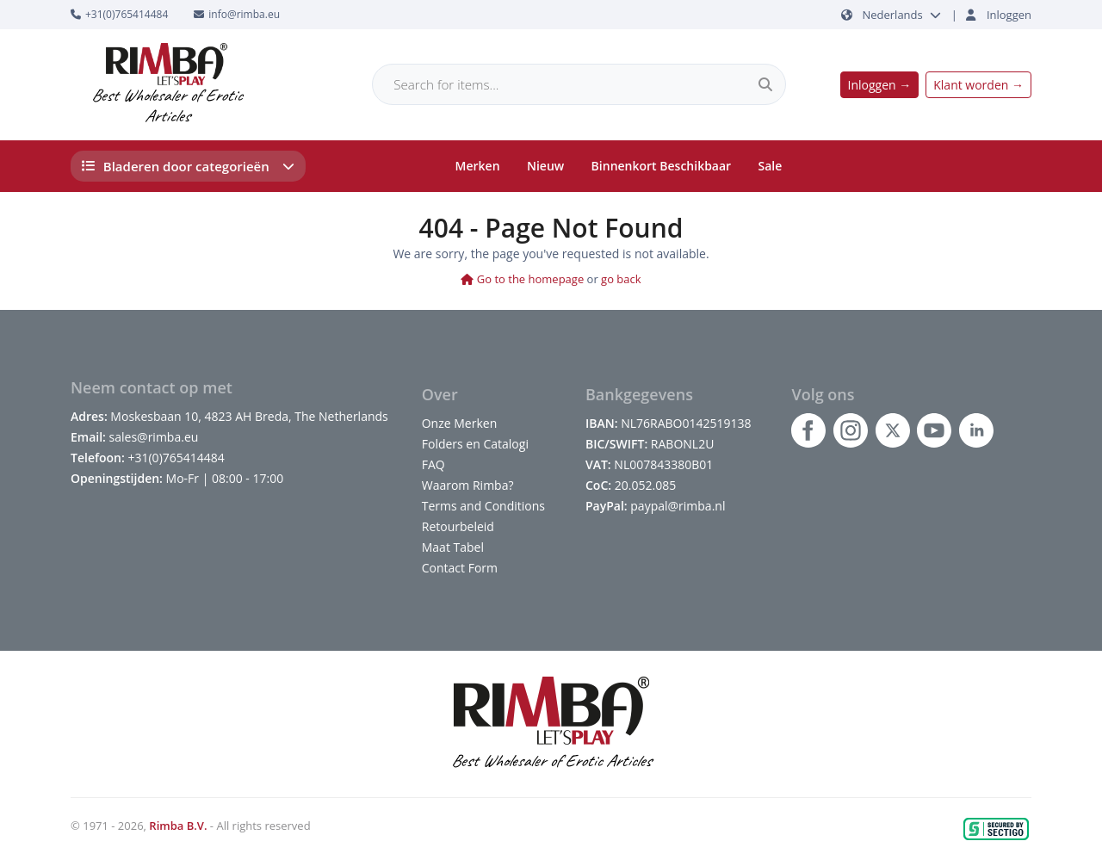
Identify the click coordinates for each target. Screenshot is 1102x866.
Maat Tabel (453, 547)
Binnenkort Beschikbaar (661, 166)
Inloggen (1009, 14)
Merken (477, 166)
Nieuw (545, 166)
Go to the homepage (522, 279)
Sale (770, 166)
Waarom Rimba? (468, 485)
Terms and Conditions (483, 506)
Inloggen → (880, 85)
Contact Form (460, 568)
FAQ (433, 464)
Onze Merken (460, 423)
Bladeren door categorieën (188, 166)
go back (621, 279)
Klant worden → (978, 85)
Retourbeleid (458, 526)
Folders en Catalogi (475, 444)
